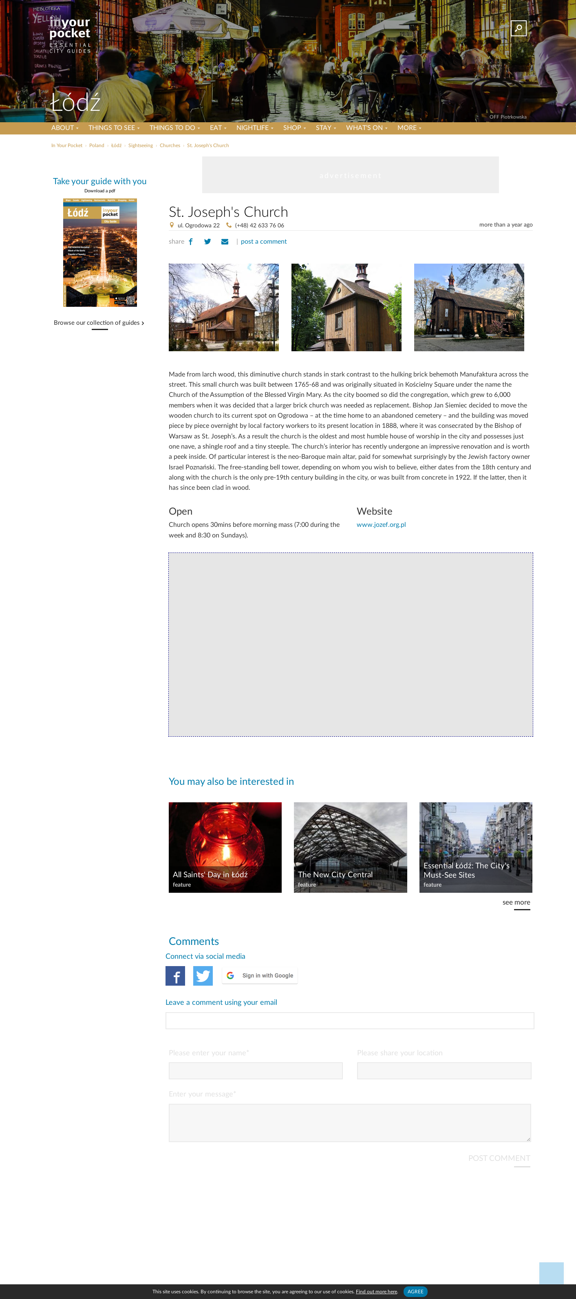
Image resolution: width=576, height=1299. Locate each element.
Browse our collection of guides (97, 323)
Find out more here (376, 1291)
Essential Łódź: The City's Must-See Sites (467, 870)
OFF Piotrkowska (508, 116)
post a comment (264, 241)
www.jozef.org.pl (381, 525)
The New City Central (335, 875)
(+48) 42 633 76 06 (259, 226)
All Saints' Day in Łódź (210, 875)
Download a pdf (99, 191)
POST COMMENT (499, 1125)
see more (516, 902)
